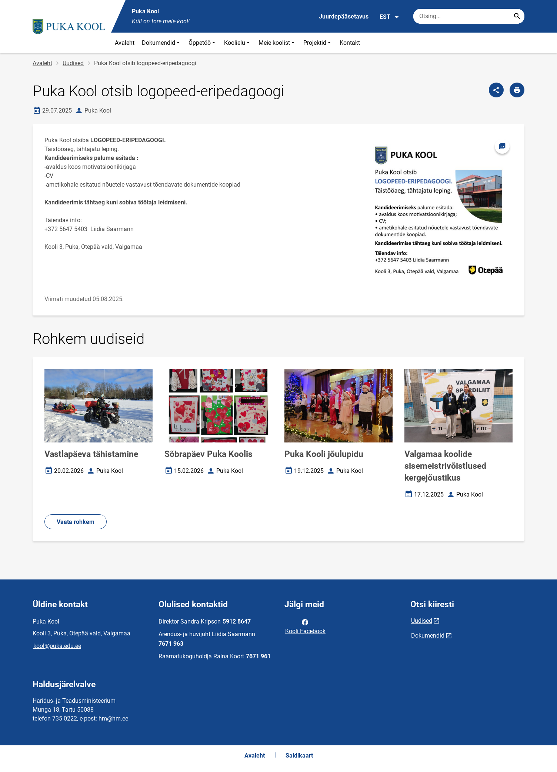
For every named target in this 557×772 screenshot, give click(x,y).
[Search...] (517, 16)
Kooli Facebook (305, 626)
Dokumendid (161, 42)
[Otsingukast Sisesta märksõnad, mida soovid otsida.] (468, 16)
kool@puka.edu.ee (57, 645)
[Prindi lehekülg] (517, 90)
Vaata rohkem (75, 521)
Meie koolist (277, 42)
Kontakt (350, 42)
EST (389, 17)
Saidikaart (299, 755)
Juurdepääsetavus (343, 16)
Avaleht (124, 42)
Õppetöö (203, 42)
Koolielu (237, 42)
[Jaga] (496, 90)
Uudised (73, 63)
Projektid (317, 42)
